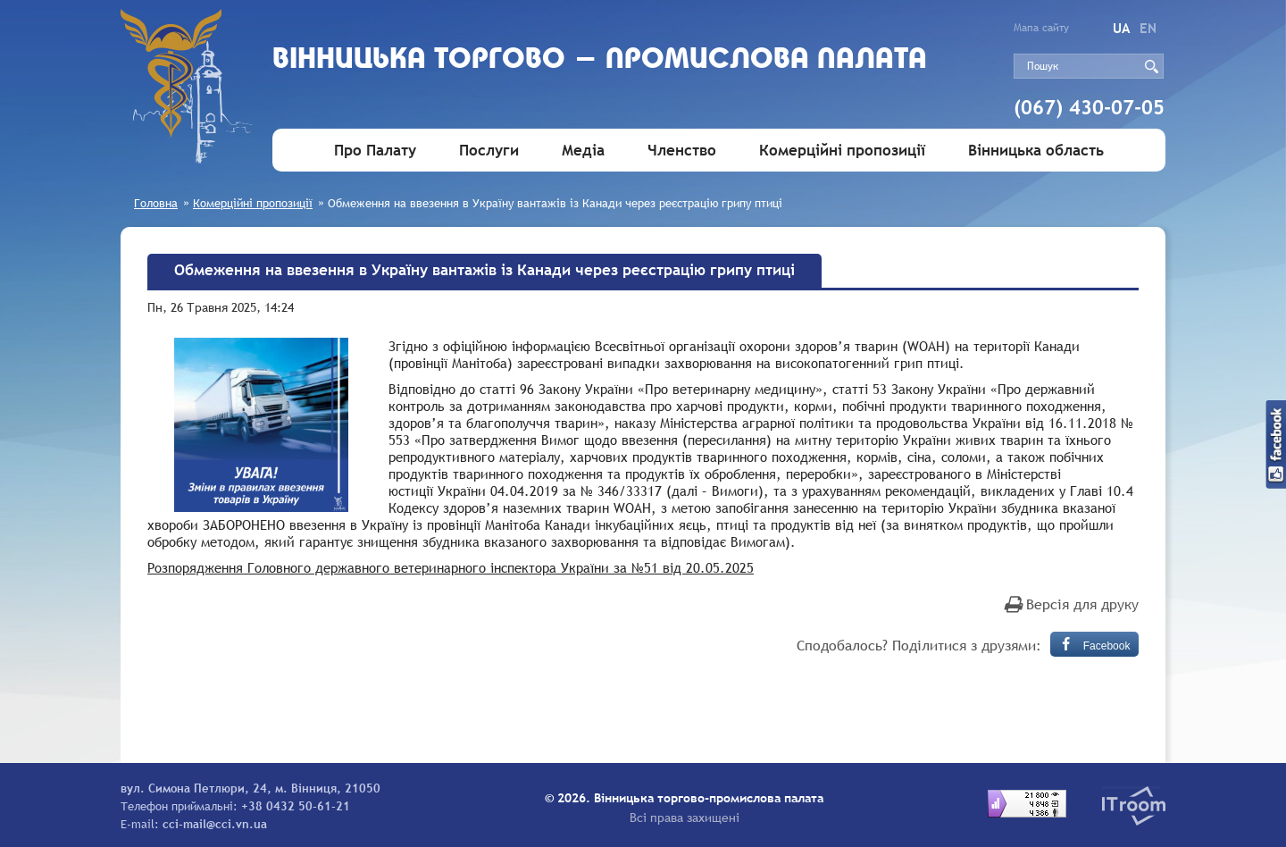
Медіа (583, 150)
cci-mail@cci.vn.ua (215, 824)
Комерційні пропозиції (842, 150)
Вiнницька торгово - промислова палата (599, 60)
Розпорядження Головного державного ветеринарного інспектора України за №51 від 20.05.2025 (450, 567)
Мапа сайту (1041, 27)
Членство (681, 150)
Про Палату (375, 150)
